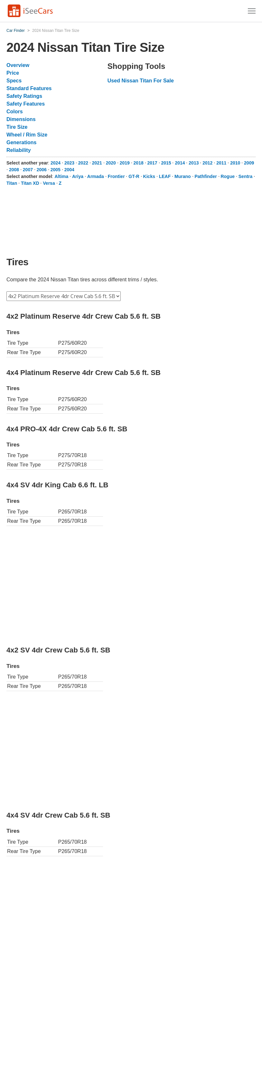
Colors (14, 111)
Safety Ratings (24, 96)
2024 (56, 162)
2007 (28, 169)
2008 (14, 169)
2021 (97, 162)
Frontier (116, 176)
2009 (249, 162)
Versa (49, 183)
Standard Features (28, 88)
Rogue (227, 176)
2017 (152, 162)
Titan (11, 183)
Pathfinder (205, 176)
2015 (166, 162)
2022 (83, 162)
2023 (69, 162)
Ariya (77, 176)
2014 (180, 162)
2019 (125, 162)
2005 (56, 169)
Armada (95, 176)
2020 (111, 162)
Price (12, 73)
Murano (182, 176)
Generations (21, 142)
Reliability (18, 150)
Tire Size (17, 127)
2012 (207, 162)
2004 (69, 169)
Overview (17, 65)
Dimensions (21, 119)
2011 (221, 162)
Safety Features (25, 104)
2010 (235, 162)
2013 (194, 162)
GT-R (133, 176)
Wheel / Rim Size (26, 134)
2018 (139, 162)
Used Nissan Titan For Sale (141, 80)
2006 (42, 169)
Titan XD (30, 183)
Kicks (149, 176)
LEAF (165, 176)
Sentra (246, 176)
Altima (61, 176)
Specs (14, 80)
